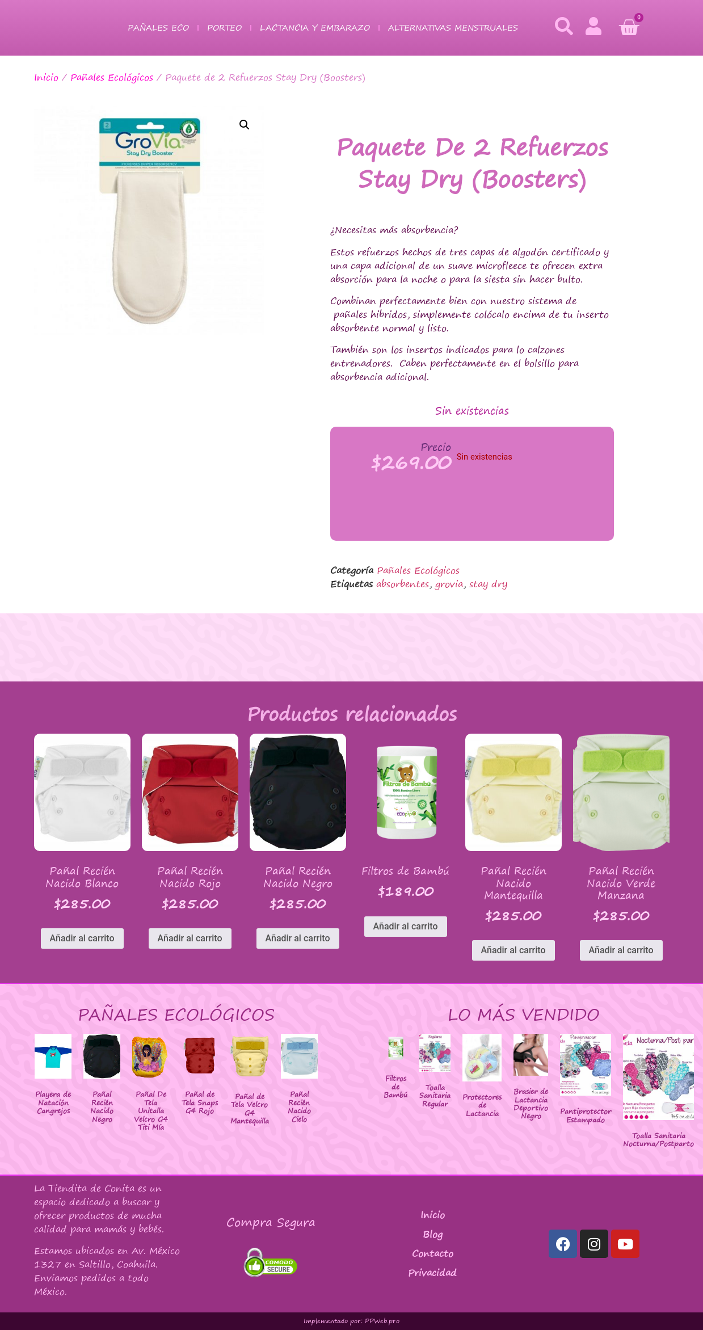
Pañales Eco (158, 27)
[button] (244, 125)
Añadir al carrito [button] (82, 938)
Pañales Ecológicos (111, 77)
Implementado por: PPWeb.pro (351, 1321)
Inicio (46, 77)
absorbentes (402, 584)
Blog (433, 1234)
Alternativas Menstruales (453, 27)
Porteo (224, 27)
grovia (449, 584)
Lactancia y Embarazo (315, 27)
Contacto (432, 1253)
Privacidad (432, 1273)
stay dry (488, 584)
